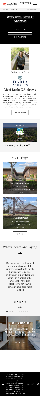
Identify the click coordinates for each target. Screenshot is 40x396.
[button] (38, 384)
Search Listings (20, 30)
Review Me (15, 72)
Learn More (20, 112)
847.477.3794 (32, 10)
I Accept (30, 384)
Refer (25, 72)
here (23, 394)
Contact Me (20, 37)
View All (20, 234)
